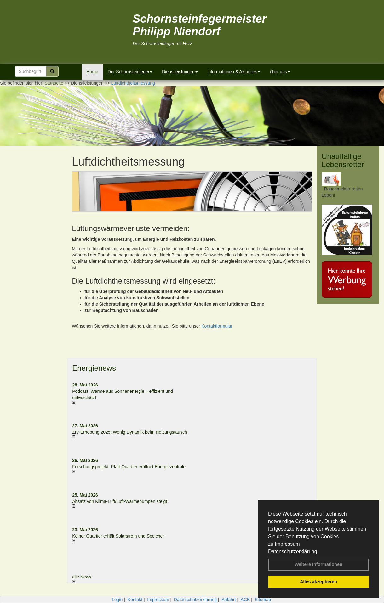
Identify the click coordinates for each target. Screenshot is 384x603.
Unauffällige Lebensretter (343, 160)
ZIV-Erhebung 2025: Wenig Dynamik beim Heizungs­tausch (129, 432)
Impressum (287, 544)
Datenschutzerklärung (292, 551)
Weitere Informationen (318, 564)
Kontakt (135, 599)
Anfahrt (228, 599)
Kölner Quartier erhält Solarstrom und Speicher (118, 535)
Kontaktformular (216, 326)
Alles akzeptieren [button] (318, 581)
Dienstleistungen (180, 71)
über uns (280, 71)
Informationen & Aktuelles (234, 71)
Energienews (94, 368)
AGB (245, 599)
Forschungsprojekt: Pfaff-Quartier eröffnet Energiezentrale (129, 466)
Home (92, 71)
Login (117, 599)
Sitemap (263, 599)
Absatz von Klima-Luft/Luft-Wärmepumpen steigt (119, 501)
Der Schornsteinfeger (130, 71)
